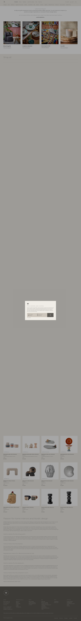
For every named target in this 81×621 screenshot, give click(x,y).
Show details (29, 317)
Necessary (31, 314)
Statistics (30, 315)
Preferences (40, 314)
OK (50, 315)
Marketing (40, 315)
